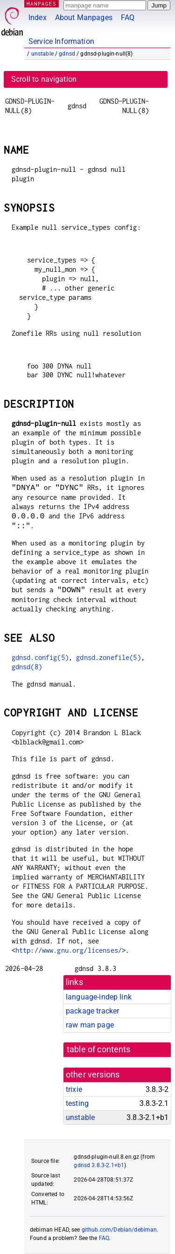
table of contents (99, 1049)
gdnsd (67, 53)
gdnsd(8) (27, 667)
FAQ (127, 17)
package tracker (92, 1010)
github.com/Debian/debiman (119, 1229)
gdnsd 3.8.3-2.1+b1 (99, 1165)
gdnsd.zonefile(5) (108, 657)
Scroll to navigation (44, 79)
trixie (74, 1089)
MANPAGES (41, 3)
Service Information (61, 41)
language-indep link (99, 996)
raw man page (90, 1024)
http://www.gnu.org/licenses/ (68, 950)
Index (37, 17)
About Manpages (83, 17)
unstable (42, 53)
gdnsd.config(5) (40, 657)
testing (77, 1103)
